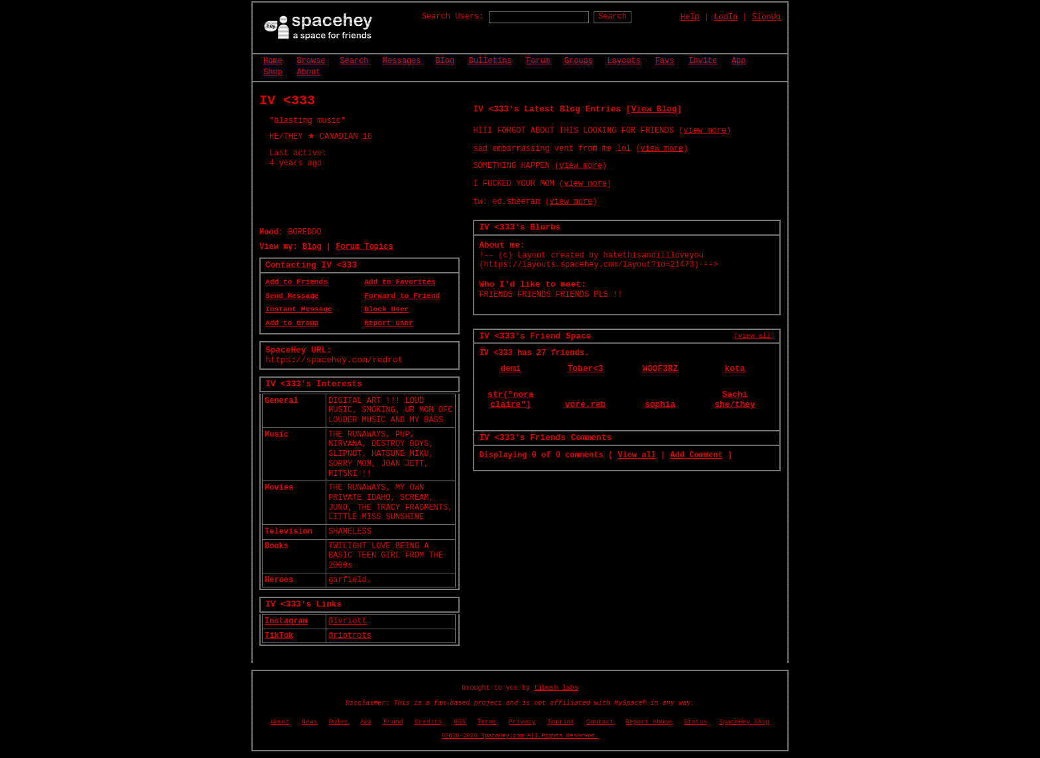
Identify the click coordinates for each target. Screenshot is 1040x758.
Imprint (560, 721)
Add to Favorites (399, 282)
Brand (393, 721)
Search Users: (453, 16)
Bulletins (490, 61)
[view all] (754, 336)
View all (637, 455)
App (739, 61)
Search (612, 16)
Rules (338, 721)
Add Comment (696, 455)
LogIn (726, 17)
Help (690, 17)
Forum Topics (364, 247)
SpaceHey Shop (744, 721)
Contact (600, 721)
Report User (388, 323)
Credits (428, 721)
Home (273, 61)
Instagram (286, 621)
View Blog (654, 109)
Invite (702, 61)
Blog (444, 61)
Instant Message (298, 309)
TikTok (279, 636)
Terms (486, 721)
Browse (310, 61)
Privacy (521, 721)
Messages (402, 61)
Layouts (624, 61)
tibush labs (556, 688)
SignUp (766, 17)
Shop (273, 72)
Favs (665, 61)
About (308, 72)
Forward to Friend (402, 296)
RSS (460, 721)
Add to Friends (296, 282)
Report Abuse (649, 721)
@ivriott (347, 621)
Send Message (292, 296)
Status (695, 721)
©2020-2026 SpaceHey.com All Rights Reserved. (520, 736)
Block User (386, 309)
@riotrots (349, 636)
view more (704, 130)
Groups (578, 61)
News (310, 721)
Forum (538, 61)
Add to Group (292, 323)
